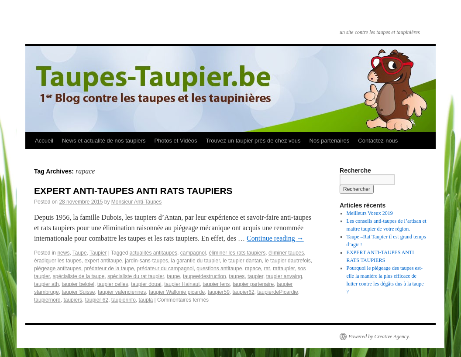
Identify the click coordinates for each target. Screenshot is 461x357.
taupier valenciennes (122, 292)
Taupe (79, 253)
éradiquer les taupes (58, 261)
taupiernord (47, 300)
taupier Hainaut (182, 284)
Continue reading (275, 238)
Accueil (44, 140)
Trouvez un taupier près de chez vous (253, 140)
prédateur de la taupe (109, 268)
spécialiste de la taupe (79, 276)
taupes (236, 276)
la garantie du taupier (195, 261)
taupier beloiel (78, 284)
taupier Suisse (78, 292)
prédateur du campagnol (165, 268)
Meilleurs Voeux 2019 (370, 213)
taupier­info (123, 300)
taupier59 (219, 292)
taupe (173, 276)
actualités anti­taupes (153, 253)
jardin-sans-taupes (146, 261)
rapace (253, 268)
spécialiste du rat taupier (135, 276)
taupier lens (216, 284)
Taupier (98, 253)
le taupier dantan (242, 261)
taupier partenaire (253, 284)
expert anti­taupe (103, 261)
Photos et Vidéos (175, 140)
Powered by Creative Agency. (379, 336)
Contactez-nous (378, 140)
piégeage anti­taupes (57, 268)
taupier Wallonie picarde (177, 292)
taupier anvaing (284, 276)
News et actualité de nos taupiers (104, 140)
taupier (255, 276)
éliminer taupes (286, 253)
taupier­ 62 (96, 300)
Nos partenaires (330, 140)
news (63, 253)
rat (267, 268)
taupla (146, 300)
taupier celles (112, 284)
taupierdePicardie (277, 292)
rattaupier (284, 268)
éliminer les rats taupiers (237, 253)
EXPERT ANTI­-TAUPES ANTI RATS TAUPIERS (133, 191)
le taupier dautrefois (287, 261)
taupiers (72, 300)
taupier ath (46, 284)
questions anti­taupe (219, 268)
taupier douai (146, 284)
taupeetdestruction (204, 276)
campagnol (193, 253)
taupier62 (244, 292)
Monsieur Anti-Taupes (136, 202)
